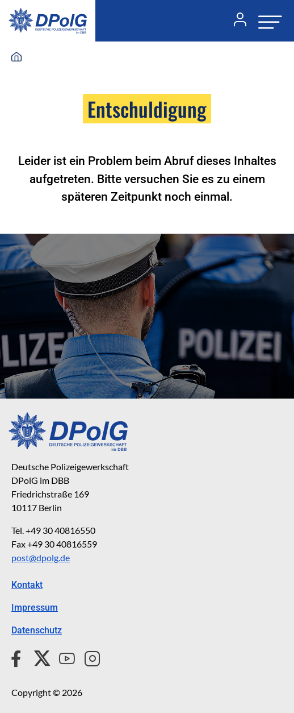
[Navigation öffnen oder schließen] (267, 20)
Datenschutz (36, 630)
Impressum (34, 607)
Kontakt (27, 584)
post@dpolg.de (40, 557)
